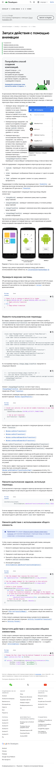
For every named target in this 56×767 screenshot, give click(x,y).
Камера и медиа (24, 702)
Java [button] (14, 293)
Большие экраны (42, 696)
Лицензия (19, 766)
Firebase (4, 754)
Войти (52, 2)
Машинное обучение (26, 697)
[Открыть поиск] (31, 2)
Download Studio (25, 733)
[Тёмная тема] (51, 297)
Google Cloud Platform (8, 757)
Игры (21, 694)
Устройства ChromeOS (44, 701)
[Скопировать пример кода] (53, 297)
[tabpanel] (28, 303)
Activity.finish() (14, 621)
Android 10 (5, 734)
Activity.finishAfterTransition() (40, 619)
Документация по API (26, 730)
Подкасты (5, 713)
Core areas (15, 9)
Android (4, 696)
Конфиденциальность (26, 705)
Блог (3, 710)
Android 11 (5, 731)
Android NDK (23, 736)
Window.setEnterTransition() (16, 431)
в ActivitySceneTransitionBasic (37, 270)
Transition (26, 188)
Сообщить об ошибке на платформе (45, 720)
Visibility (43, 184)
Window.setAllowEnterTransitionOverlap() (17, 470)
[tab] (6, 293)
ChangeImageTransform (10, 389)
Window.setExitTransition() (15, 434)
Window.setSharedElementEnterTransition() (21, 437)
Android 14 (5, 723)
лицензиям (38, 674)
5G (21, 708)
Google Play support (43, 728)
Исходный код (6, 704)
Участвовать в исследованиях (42, 732)
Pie (3, 737)
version (38, 285)
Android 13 (5, 726)
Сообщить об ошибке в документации (44, 725)
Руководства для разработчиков (25, 726)
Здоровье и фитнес (25, 699)
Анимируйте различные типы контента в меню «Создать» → (15, 85)
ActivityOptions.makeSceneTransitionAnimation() (23, 565)
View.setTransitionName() (18, 611)
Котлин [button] (6, 293)
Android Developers (7, 26)
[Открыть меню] (3, 2)
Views (29, 9)
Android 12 (5, 728)
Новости (4, 707)
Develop (5, 9)
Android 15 (5, 720)
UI (23, 9)
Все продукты (6, 759)
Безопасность (6, 701)
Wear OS (40, 698)
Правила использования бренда (33, 766)
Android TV (41, 707)
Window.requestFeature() (23, 397)
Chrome (4, 751)
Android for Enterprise (8, 698)
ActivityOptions (13, 644)
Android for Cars (42, 704)
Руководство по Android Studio (27, 722)
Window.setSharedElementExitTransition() (20, 440)
